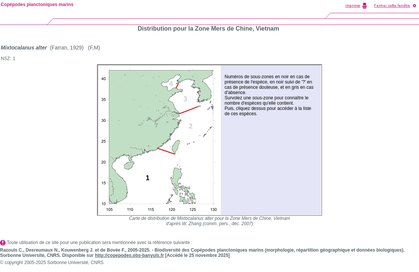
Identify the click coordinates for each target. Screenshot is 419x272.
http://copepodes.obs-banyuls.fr (129, 255)
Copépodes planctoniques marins (37, 4)
